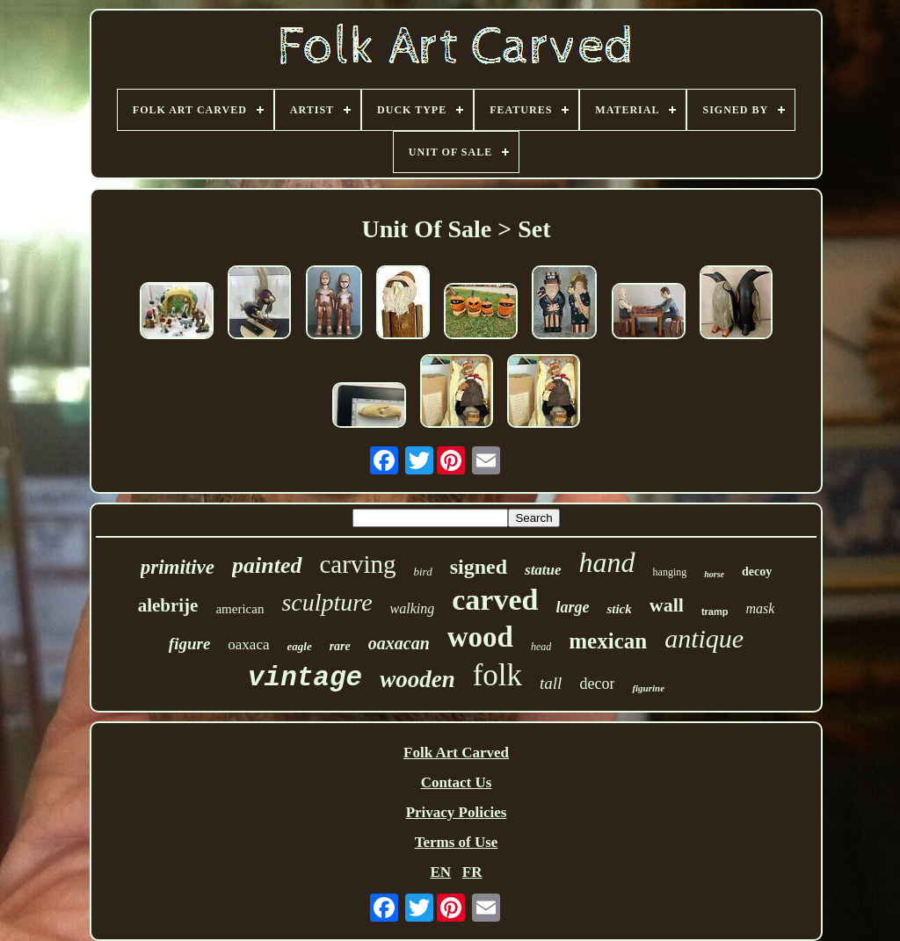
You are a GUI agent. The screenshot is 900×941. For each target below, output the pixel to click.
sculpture (326, 602)
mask (759, 608)
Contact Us (456, 782)
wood (480, 637)
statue (543, 569)
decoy (757, 571)
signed (478, 566)
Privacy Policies (456, 812)
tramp (715, 611)
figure (190, 643)
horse (714, 574)
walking (412, 608)
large (572, 607)
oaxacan (399, 643)
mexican (608, 641)
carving (358, 564)
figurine (648, 688)
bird (422, 571)
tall (551, 683)
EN (440, 872)
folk (497, 675)
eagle (299, 646)
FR (472, 872)
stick (618, 609)
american (239, 609)
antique (704, 638)
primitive (177, 567)
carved (495, 599)
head (541, 647)
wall (667, 605)
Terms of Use (456, 842)
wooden (417, 679)
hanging (670, 572)
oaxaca (248, 644)
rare (340, 646)
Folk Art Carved (456, 752)
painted (266, 565)
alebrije (168, 605)
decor (596, 683)
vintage (305, 677)
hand (607, 562)
